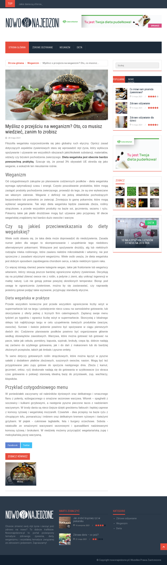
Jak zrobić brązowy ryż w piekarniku (86, 520)
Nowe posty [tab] (131, 81)
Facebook (13, 445)
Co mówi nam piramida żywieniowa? (141, 91)
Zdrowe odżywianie (42, 47)
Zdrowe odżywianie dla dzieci (142, 119)
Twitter (26, 445)
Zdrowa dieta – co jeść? (86, 534)
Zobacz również (17, 456)
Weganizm (65, 47)
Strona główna (17, 47)
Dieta (79, 47)
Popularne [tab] (119, 79)
